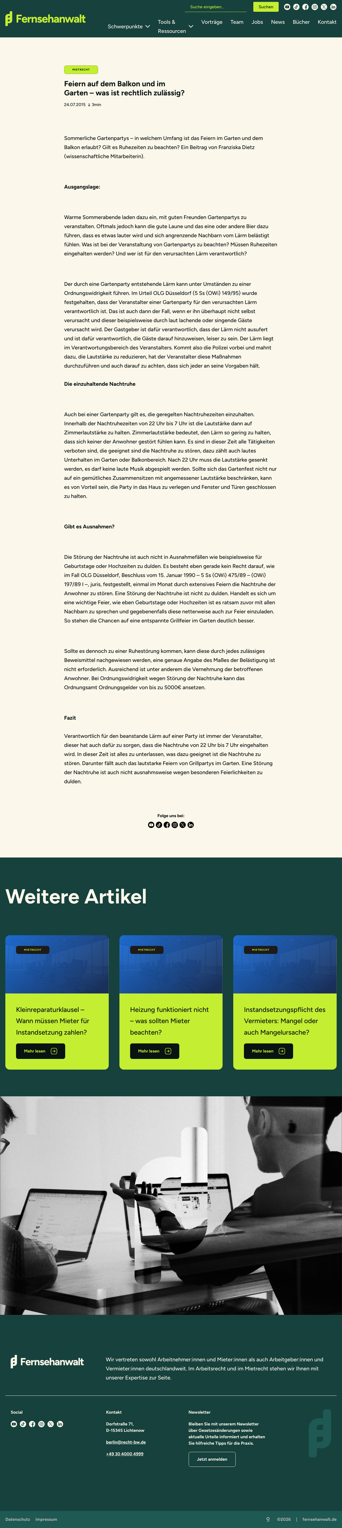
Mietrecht (81, 69)
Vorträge (212, 22)
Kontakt (327, 22)
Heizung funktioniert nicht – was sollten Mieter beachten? (169, 1021)
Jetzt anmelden (212, 1459)
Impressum (46, 1519)
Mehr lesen (34, 1051)
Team (237, 22)
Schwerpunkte (125, 26)
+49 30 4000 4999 (124, 1453)
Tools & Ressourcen (172, 26)
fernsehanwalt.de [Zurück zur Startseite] (319, 1519)
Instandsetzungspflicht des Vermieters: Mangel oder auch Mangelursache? (284, 1021)
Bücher (301, 22)
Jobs (257, 22)
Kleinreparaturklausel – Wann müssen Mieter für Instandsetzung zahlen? (52, 1021)
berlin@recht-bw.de (126, 1442)
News (278, 22)
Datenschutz (17, 1519)
